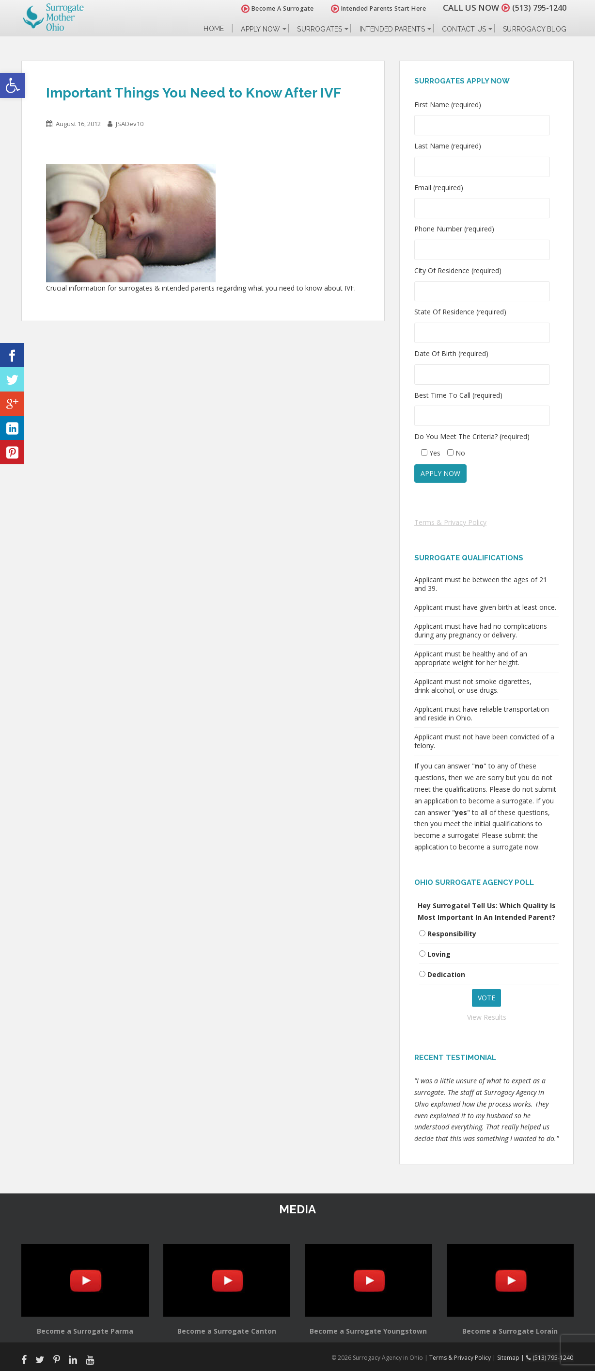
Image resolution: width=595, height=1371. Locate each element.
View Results (486, 1017)
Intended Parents (392, 29)
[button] (12, 85)
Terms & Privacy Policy (450, 522)
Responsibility (451, 933)
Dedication (446, 974)
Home (214, 29)
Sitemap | (513, 1357)
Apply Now (260, 29)
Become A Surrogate (272, 8)
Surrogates (319, 29)
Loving (439, 954)
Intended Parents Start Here (374, 8)
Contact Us (464, 29)
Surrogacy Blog (534, 29)
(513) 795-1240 (536, 7)
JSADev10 (129, 123)
